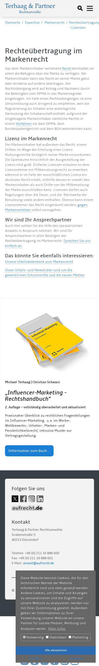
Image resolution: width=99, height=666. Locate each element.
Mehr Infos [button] (56, 629)
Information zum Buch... (29, 451)
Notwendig (33, 637)
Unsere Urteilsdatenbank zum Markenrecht (39, 262)
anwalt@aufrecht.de (38, 563)
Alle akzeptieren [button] (56, 650)
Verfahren (24, 124)
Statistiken (56, 637)
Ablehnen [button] (75, 658)
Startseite (12, 22)
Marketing (78, 637)
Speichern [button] (35, 658)
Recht (66, 68)
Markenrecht (54, 22)
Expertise (32, 22)
